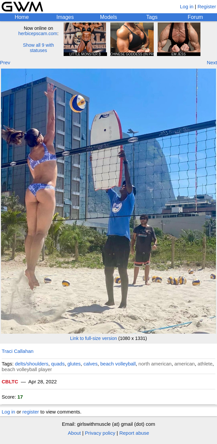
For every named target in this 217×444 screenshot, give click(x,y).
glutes (74, 363)
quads (58, 363)
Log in (186, 6)
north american (155, 363)
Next (212, 62)
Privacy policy (100, 433)
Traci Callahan (17, 351)
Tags (152, 17)
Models (108, 17)
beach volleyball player (27, 369)
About (74, 433)
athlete (204, 363)
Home (22, 17)
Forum (195, 17)
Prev (5, 62)
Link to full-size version (93, 338)
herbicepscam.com (37, 33)
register (31, 412)
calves (90, 363)
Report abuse (134, 433)
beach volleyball (118, 363)
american (184, 363)
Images (65, 17)
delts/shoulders (31, 363)
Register (206, 6)
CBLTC (10, 381)
